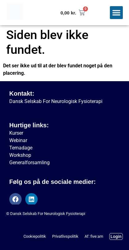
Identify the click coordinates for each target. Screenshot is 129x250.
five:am (96, 236)
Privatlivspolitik (65, 236)
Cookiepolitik (34, 236)
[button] (116, 12)
